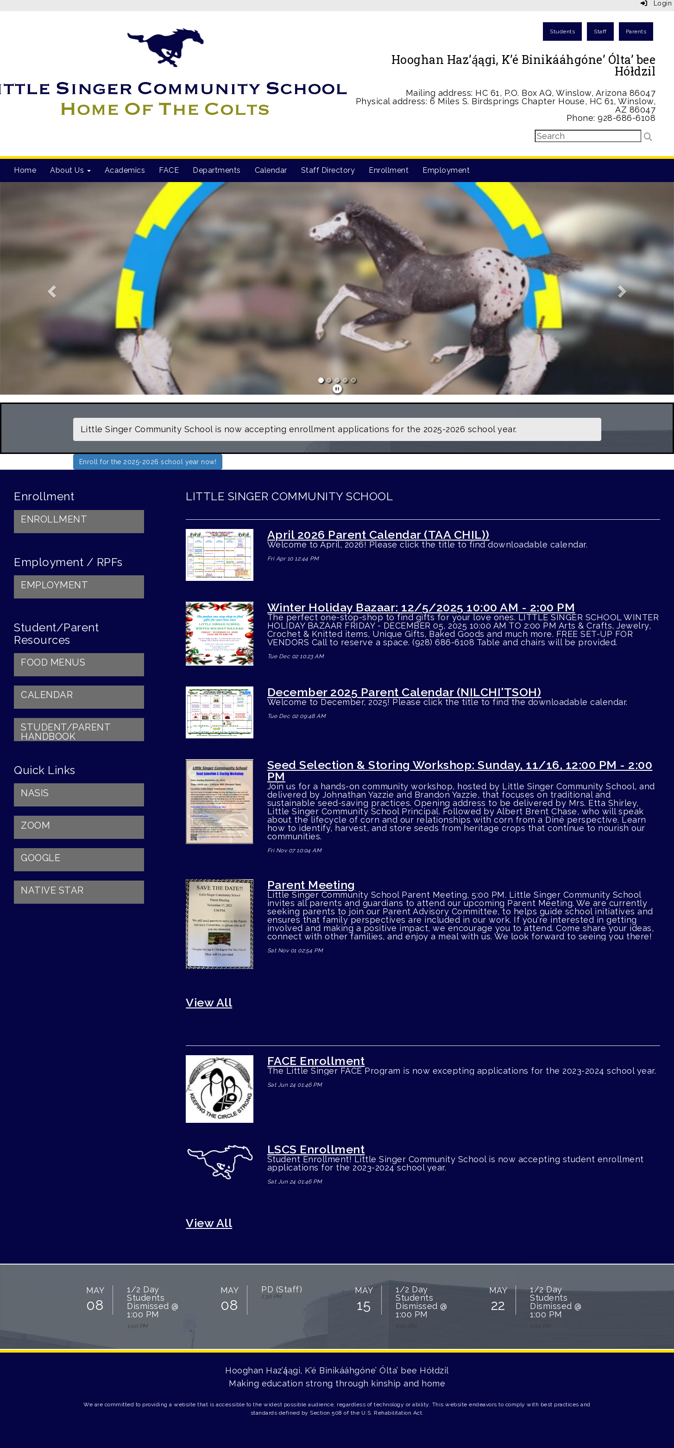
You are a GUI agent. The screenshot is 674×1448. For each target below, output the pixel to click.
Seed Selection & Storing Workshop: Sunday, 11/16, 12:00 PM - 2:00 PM (460, 770)
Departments (217, 170)
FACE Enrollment (316, 1061)
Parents (636, 31)
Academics (125, 170)
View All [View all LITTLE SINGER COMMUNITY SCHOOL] (209, 1002)
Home (25, 170)
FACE (169, 170)
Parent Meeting (311, 885)
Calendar (271, 170)
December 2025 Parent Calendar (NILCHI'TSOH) (404, 692)
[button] (50, 288)
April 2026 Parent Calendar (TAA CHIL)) (378, 534)
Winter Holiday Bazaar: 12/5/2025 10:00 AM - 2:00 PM (421, 607)
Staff (600, 31)
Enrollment (389, 170)
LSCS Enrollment (316, 1149)
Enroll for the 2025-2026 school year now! (148, 462)
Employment (446, 170)
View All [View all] (209, 1223)
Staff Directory (328, 170)
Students (562, 31)
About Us (70, 170)
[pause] (337, 389)
